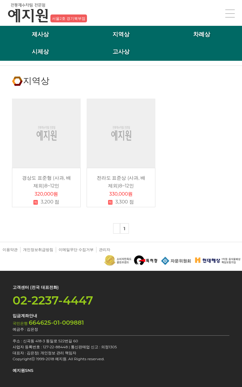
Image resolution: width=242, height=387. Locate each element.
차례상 (201, 34)
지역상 (121, 34)
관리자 (104, 249)
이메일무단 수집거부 (76, 249)
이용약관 (10, 249)
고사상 (121, 51)
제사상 (40, 34)
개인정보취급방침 (38, 249)
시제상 (40, 51)
